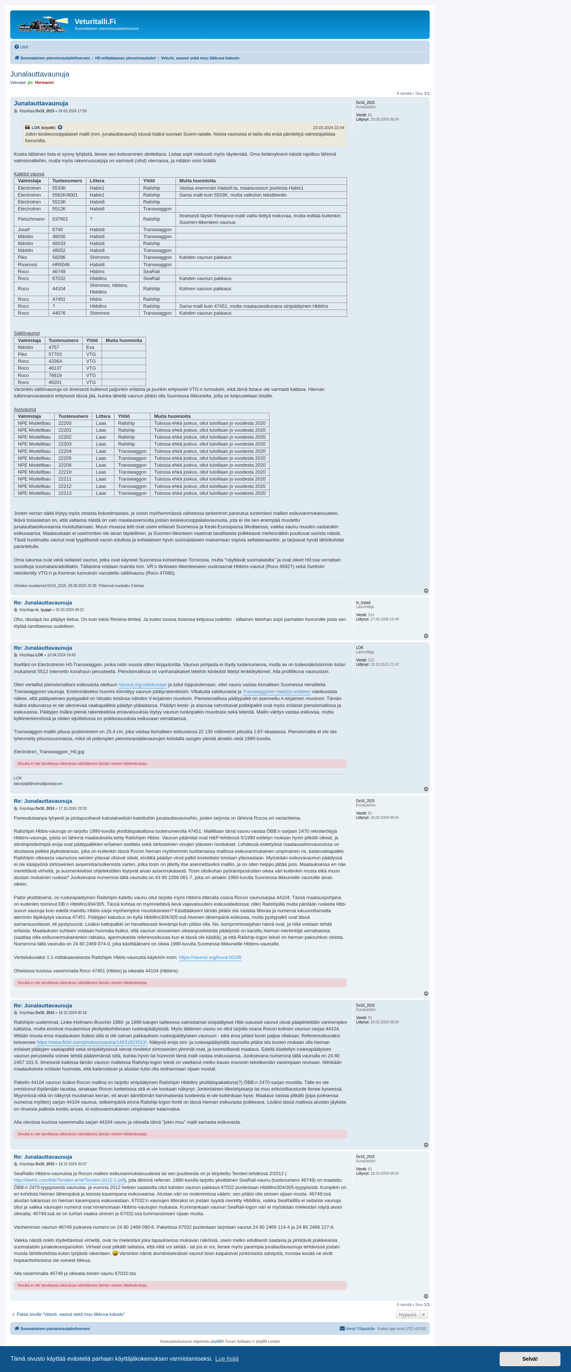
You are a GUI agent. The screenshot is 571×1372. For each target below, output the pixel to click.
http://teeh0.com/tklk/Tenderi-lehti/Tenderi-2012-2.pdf (69, 1180)
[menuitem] (21, 47)
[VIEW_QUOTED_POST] (60, 127)
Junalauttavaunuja (39, 74)
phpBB (216, 1342)
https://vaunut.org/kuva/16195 (210, 957)
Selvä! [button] (529, 1359)
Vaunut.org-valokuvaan (143, 684)
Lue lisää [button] (227, 1359)
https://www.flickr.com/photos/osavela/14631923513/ (92, 1042)
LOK (36, 127)
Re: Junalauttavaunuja (43, 602)
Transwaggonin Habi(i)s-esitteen (277, 691)
